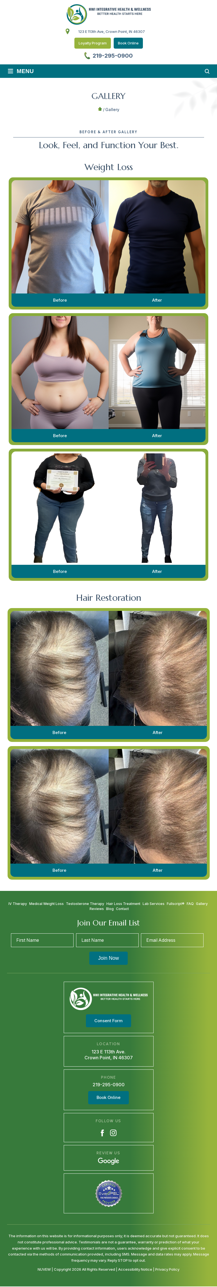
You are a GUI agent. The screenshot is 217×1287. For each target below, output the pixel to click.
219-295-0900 (113, 55)
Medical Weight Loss (46, 904)
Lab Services (154, 904)
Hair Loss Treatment (123, 904)
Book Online (128, 43)
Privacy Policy (167, 1269)
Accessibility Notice (135, 1269)
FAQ (190, 904)
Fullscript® (175, 904)
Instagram (113, 1133)
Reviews (97, 909)
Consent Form (108, 1021)
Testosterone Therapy (85, 904)
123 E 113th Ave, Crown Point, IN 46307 (111, 31)
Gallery (202, 904)
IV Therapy (17, 904)
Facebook (102, 1133)
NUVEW (44, 1269)
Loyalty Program (93, 43)
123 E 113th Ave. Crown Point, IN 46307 (108, 1055)
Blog (110, 909)
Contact (122, 909)
